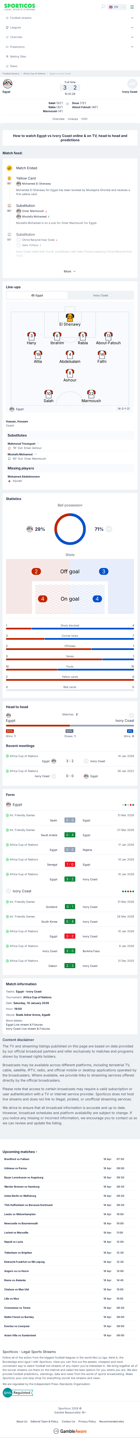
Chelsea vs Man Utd (16, 1289)
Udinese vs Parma (15, 1168)
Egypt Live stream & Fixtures (24, 1024)
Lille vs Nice (11, 1298)
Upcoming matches (20, 1152)
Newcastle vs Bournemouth (21, 1223)
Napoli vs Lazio (13, 1241)
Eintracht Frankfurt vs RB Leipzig (24, 1261)
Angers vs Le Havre (16, 1271)
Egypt (10, 720)
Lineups (73, 119)
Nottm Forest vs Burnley (19, 1317)
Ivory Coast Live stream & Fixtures (28, 1028)
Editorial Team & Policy (44, 1421)
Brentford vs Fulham (16, 1159)
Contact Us (68, 1421)
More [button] (70, 271)
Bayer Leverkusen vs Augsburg (23, 1177)
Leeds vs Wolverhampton (20, 1214)
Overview (58, 119)
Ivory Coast (125, 720)
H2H (84, 119)
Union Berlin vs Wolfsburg (20, 1195)
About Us (21, 1421)
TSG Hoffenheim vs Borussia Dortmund (28, 1205)
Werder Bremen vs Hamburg (22, 1186)
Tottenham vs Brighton (18, 1252)
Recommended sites (111, 1421)
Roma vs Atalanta (15, 1280)
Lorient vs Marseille (16, 1232)
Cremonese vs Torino (17, 1307)
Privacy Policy (87, 1421)
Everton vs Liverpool (16, 1326)
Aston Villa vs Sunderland (20, 1335)
